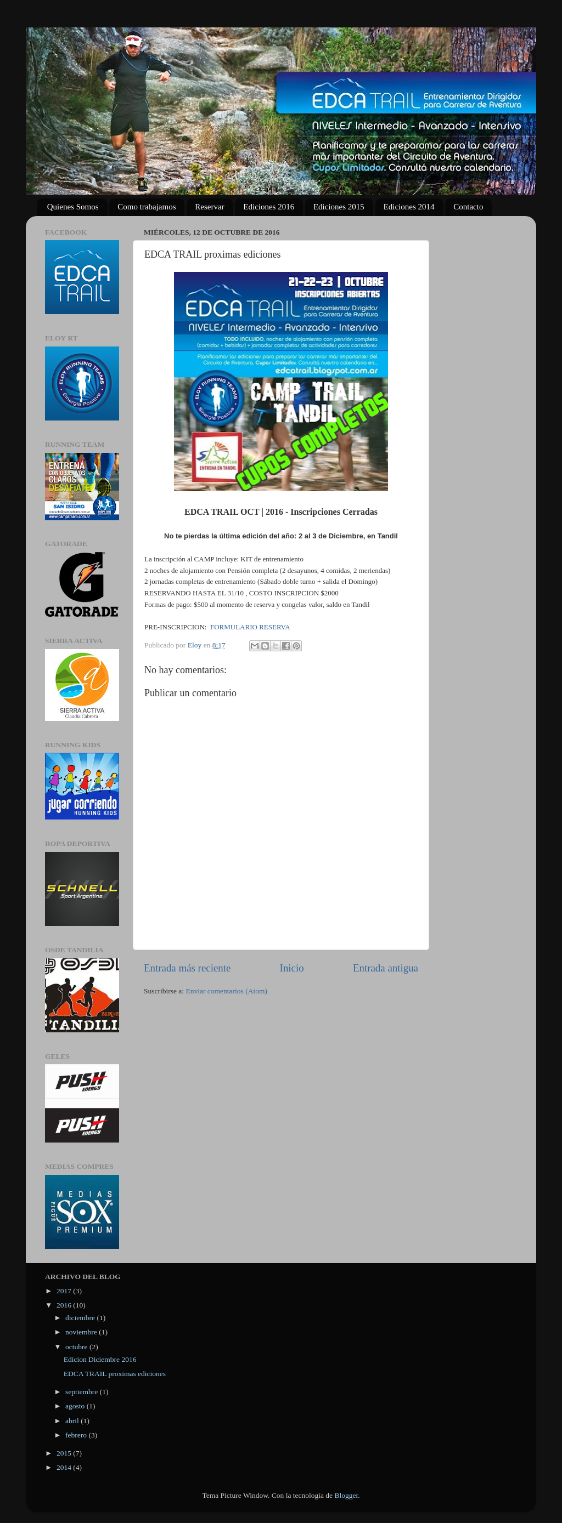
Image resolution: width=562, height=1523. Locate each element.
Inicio (292, 968)
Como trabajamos (146, 206)
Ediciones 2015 (338, 206)
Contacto (468, 206)
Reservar (209, 206)
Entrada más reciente (187, 968)
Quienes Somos (73, 206)
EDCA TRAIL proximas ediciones (115, 1373)
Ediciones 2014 (409, 206)
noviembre (82, 1332)
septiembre (82, 1392)
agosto (76, 1406)
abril (73, 1421)
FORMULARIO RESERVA (250, 627)
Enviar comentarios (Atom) (226, 991)
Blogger (346, 1495)
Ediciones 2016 (268, 206)
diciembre (81, 1318)
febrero (76, 1435)
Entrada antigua (385, 968)
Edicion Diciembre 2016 (100, 1359)
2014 (65, 1467)
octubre (77, 1347)
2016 (65, 1305)
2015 (65, 1453)
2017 (65, 1291)
